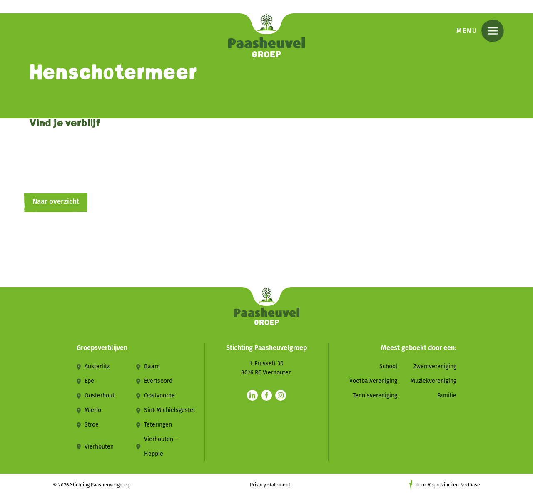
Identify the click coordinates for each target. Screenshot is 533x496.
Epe (89, 380)
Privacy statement (270, 485)
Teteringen (158, 424)
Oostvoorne (159, 395)
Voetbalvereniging (373, 380)
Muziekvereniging (433, 380)
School (388, 366)
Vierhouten (99, 446)
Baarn (152, 366)
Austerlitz (97, 366)
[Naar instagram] (280, 395)
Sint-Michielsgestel (169, 410)
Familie (446, 395)
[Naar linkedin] (252, 395)
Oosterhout (100, 395)
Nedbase (470, 485)
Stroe (92, 424)
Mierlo (93, 410)
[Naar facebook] (266, 395)
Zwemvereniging (434, 366)
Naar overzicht (55, 201)
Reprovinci (440, 485)
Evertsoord (158, 380)
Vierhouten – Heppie (161, 446)
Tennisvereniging (375, 395)
